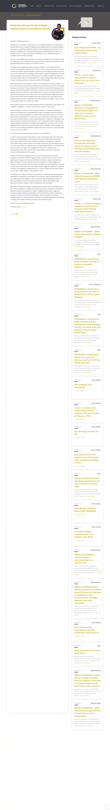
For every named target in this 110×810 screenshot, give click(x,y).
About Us (39, 6)
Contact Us (100, 6)
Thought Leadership (75, 6)
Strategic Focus (49, 6)
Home (32, 6)
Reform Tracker (89, 6)
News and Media (61, 6)
